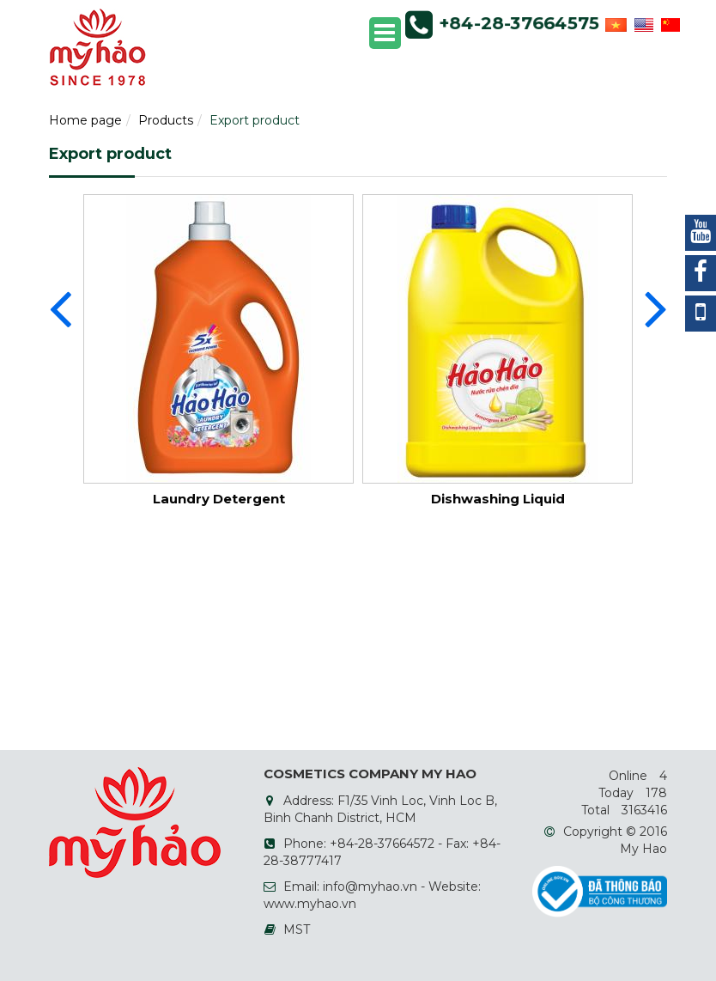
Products (165, 120)
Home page (85, 120)
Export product (254, 120)
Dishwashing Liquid (498, 498)
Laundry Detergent (219, 498)
